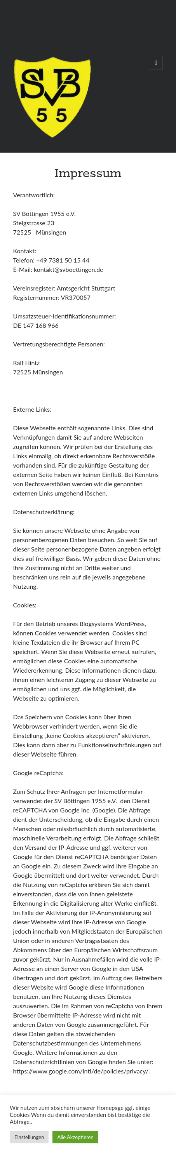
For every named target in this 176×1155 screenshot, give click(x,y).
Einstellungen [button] (29, 1137)
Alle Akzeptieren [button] (75, 1137)
